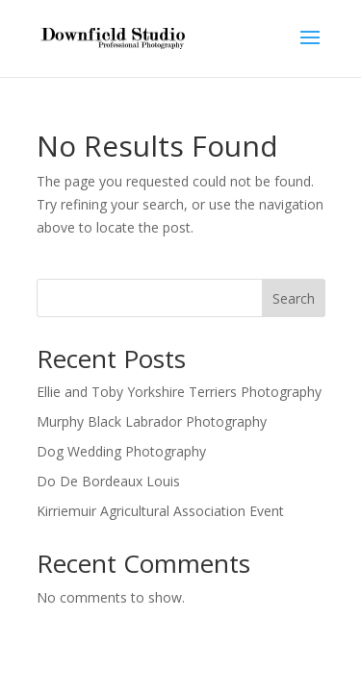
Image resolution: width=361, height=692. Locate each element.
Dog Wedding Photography (121, 451)
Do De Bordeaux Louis (108, 481)
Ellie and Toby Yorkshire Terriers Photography (179, 392)
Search (293, 298)
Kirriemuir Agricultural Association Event (160, 511)
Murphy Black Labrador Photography (152, 421)
